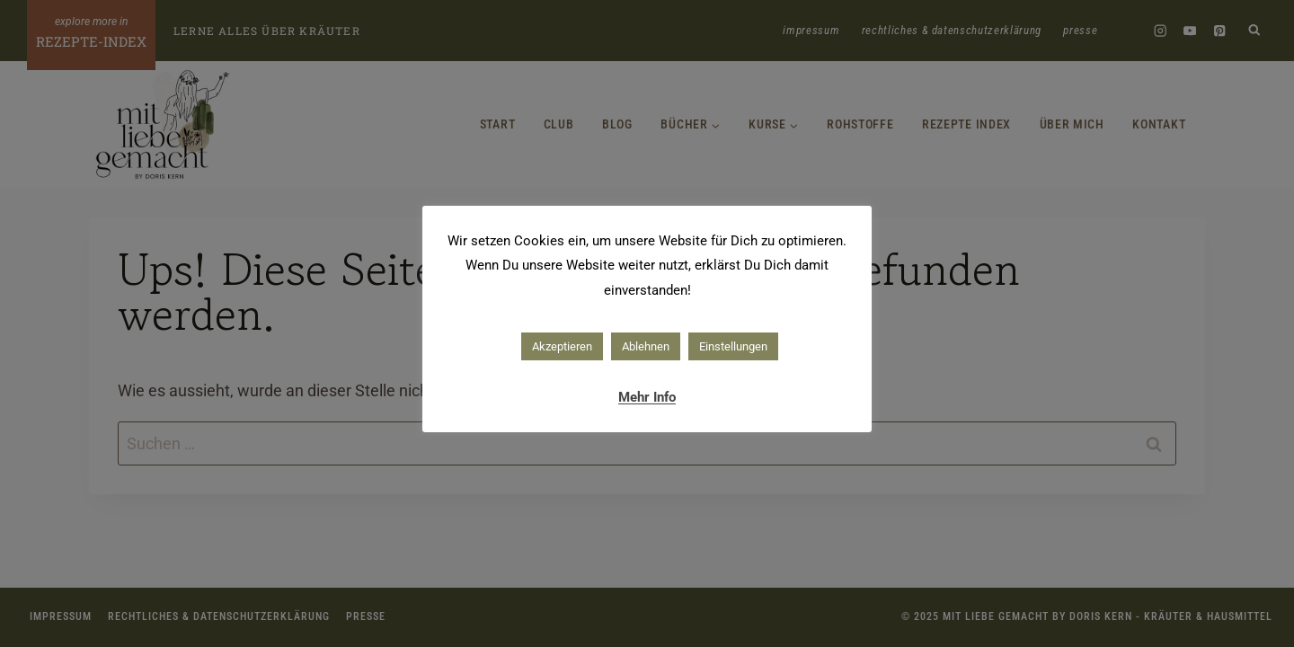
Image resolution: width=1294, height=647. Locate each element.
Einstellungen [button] (733, 346)
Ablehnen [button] (645, 346)
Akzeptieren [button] (562, 346)
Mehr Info (647, 397)
